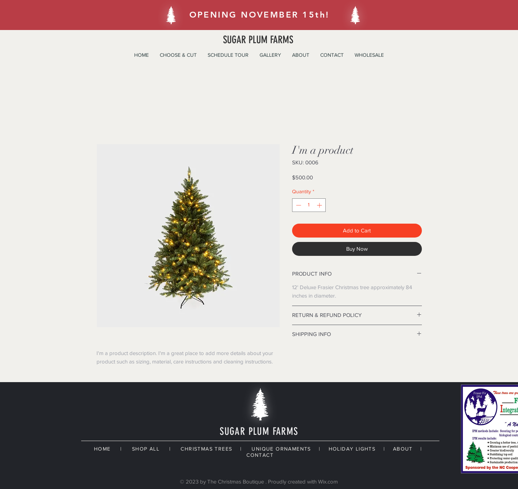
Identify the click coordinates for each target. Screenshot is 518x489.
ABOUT (403, 449)
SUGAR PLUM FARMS (258, 40)
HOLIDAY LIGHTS (352, 449)
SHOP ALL (145, 449)
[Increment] (320, 205)
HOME (102, 449)
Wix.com (328, 481)
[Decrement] (297, 205)
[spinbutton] (308, 205)
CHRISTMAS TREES (206, 449)
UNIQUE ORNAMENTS (281, 449)
